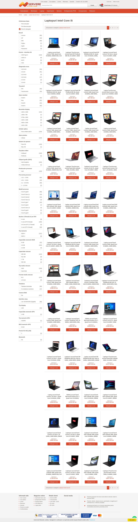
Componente (83, 11)
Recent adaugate (26, 29)
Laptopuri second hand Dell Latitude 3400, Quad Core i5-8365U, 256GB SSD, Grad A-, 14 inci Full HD (109, 436)
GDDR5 (31, 321)
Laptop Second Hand (34, 14)
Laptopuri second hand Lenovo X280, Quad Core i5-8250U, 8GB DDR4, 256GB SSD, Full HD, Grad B (91, 94)
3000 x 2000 (31, 122)
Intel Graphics (31, 162)
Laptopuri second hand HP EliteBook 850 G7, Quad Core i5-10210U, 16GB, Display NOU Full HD (91, 55)
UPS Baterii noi (38, 503)
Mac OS (31, 147)
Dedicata (31, 156)
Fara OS (31, 144)
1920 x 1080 (31, 112)
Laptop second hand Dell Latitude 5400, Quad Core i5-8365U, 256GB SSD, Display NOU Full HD (109, 207)
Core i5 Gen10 (31, 197)
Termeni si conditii (24, 507)
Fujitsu (31, 43)
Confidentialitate (24, 509)
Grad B (31, 103)
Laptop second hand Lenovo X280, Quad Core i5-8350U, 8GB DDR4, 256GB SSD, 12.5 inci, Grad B (91, 132)
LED (31, 308)
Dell (31, 41)
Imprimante (50, 11)
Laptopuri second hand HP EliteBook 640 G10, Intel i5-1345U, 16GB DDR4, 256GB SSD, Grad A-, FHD (72, 359)
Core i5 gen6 (31, 205)
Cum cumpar (44, 1)
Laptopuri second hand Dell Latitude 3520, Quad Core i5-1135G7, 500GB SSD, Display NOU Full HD (109, 397)
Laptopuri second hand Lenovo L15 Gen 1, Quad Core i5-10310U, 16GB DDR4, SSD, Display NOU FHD (53, 360)
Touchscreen (31, 91)
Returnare (65, 1)
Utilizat (31, 138)
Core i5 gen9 (31, 210)
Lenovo (31, 35)
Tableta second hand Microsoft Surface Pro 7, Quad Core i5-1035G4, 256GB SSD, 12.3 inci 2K (91, 321)
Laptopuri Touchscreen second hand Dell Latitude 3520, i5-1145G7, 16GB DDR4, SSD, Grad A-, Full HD (109, 360)
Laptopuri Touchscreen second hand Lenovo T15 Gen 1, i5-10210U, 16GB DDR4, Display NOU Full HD (109, 170)
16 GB (31, 245)
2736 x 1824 (31, 117)
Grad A (31, 98)
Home (20, 14)
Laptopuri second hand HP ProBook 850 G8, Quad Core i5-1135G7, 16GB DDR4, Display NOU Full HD (72, 94)
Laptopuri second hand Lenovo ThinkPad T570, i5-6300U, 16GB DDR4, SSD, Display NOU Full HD (72, 321)
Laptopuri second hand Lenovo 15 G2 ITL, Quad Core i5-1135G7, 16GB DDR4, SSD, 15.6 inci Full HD (109, 322)
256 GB (31, 254)
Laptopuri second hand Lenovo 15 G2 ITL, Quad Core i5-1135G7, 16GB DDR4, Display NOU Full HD (91, 170)
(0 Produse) (110, 5)
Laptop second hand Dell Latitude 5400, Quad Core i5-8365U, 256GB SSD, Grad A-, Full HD (72, 207)
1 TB (31, 259)
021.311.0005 (84, 1)
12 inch (31, 80)
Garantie (72, 1)
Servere (59, 11)
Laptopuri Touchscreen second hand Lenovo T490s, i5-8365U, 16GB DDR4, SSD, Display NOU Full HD (109, 474)
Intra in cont (116, 1)
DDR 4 (31, 233)
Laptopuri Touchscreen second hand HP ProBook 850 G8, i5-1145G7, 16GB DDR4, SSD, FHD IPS (72, 55)
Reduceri (92, 11)
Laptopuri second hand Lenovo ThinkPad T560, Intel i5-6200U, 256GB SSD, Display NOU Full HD (91, 283)
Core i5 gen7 (31, 202)
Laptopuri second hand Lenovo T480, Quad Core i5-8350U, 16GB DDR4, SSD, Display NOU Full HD (54, 131)
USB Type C (31, 55)
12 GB (31, 248)
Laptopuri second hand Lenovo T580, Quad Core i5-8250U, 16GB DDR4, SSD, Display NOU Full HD (54, 283)
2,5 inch (31, 280)
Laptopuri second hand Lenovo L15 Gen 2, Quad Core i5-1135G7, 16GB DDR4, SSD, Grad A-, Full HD (72, 474)
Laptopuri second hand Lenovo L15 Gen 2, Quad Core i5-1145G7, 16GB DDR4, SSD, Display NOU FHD (72, 436)
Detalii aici (92, 520)
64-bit (31, 327)
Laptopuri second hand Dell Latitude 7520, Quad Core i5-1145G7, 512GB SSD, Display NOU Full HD (54, 207)
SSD (31, 268)
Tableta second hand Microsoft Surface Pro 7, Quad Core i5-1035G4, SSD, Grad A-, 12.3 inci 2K (72, 397)
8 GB (31, 242)
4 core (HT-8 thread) (31, 222)
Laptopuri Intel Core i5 (64, 27)
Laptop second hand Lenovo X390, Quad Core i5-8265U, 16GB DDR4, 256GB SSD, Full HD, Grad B (109, 246)
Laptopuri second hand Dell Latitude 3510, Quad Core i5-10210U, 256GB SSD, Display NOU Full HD (91, 397)
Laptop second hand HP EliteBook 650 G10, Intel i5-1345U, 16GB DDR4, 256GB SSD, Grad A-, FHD (91, 359)
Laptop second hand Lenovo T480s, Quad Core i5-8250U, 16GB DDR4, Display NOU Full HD (72, 131)
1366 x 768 (31, 115)
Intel (31, 171)
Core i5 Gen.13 (31, 208)
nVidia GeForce (31, 165)
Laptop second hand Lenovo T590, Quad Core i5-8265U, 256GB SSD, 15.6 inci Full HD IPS (54, 55)
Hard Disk (31, 271)
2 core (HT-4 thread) (31, 227)
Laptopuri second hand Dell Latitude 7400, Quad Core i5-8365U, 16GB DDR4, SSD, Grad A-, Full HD (91, 474)
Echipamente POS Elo (40, 499)
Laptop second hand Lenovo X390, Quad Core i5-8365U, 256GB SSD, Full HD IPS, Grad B (54, 169)
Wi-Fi (31, 60)
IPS (31, 89)
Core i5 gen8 (31, 192)
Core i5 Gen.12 (31, 200)
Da (31, 295)
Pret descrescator (26, 26)
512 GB (31, 257)
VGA (31, 63)
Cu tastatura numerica (31, 289)
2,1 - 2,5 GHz (31, 183)
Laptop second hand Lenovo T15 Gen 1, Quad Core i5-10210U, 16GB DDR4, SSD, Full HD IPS (54, 397)
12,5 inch (31, 74)
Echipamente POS (70, 11)
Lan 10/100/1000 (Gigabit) (31, 302)
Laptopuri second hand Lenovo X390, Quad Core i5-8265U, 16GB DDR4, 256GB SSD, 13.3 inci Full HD (91, 246)
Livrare (59, 1)
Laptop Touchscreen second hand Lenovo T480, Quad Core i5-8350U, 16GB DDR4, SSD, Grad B (110, 93)
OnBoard (31, 153)
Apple (31, 46)
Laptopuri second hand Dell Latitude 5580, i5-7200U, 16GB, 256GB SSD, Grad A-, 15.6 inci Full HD (72, 283)
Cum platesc (52, 1)
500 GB (31, 262)
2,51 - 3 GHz (31, 180)
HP (31, 38)
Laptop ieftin (38, 505)
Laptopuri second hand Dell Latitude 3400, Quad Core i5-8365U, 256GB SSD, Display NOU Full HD (91, 435)
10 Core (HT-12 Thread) (31, 224)
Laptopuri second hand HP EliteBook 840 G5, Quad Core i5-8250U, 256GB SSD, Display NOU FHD (54, 93)
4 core (31, 219)
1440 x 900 (31, 125)
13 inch (31, 82)
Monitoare (34, 11)
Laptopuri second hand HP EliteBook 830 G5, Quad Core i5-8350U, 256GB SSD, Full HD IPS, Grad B (72, 245)
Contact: (78, 1)
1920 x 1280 (31, 120)
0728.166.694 (53, 499)
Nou (31, 100)
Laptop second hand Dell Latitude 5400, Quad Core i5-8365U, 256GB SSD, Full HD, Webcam (91, 207)
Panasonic (31, 48)
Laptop (42, 11)
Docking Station (39, 501)
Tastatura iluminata (31, 286)
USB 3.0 (31, 57)
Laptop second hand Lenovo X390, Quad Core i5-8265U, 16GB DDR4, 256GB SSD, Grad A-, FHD (53, 321)
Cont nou (109, 1)
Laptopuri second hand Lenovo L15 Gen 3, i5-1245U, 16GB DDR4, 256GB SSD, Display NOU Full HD (54, 435)
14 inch (31, 72)
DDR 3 (31, 236)
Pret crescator (25, 23)
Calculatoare (24, 11)
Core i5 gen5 (31, 213)
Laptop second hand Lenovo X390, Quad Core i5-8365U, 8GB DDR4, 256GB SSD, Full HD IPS (110, 131)
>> (117, 27)
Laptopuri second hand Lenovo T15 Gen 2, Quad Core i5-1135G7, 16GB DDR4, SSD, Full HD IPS (110, 55)
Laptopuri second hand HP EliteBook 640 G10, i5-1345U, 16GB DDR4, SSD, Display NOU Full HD (110, 283)
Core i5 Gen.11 (31, 194)
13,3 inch (31, 77)
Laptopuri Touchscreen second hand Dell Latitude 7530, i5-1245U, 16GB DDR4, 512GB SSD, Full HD (72, 169)
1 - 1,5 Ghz (31, 185)
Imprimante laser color (40, 497)
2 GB (31, 314)
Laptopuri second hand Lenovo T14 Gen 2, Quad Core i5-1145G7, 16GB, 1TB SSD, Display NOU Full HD (54, 245)
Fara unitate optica (31, 131)
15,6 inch (31, 69)
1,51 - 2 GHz (31, 177)
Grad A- (31, 106)
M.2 (31, 277)
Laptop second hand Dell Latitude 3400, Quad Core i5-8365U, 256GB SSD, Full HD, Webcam (54, 473)
